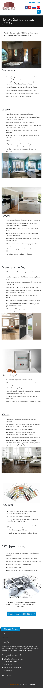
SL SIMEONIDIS (9, 670)
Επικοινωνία (34, 2)
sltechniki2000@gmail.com (13, 667)
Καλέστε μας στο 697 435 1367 (21, 614)
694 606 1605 (8, 664)
